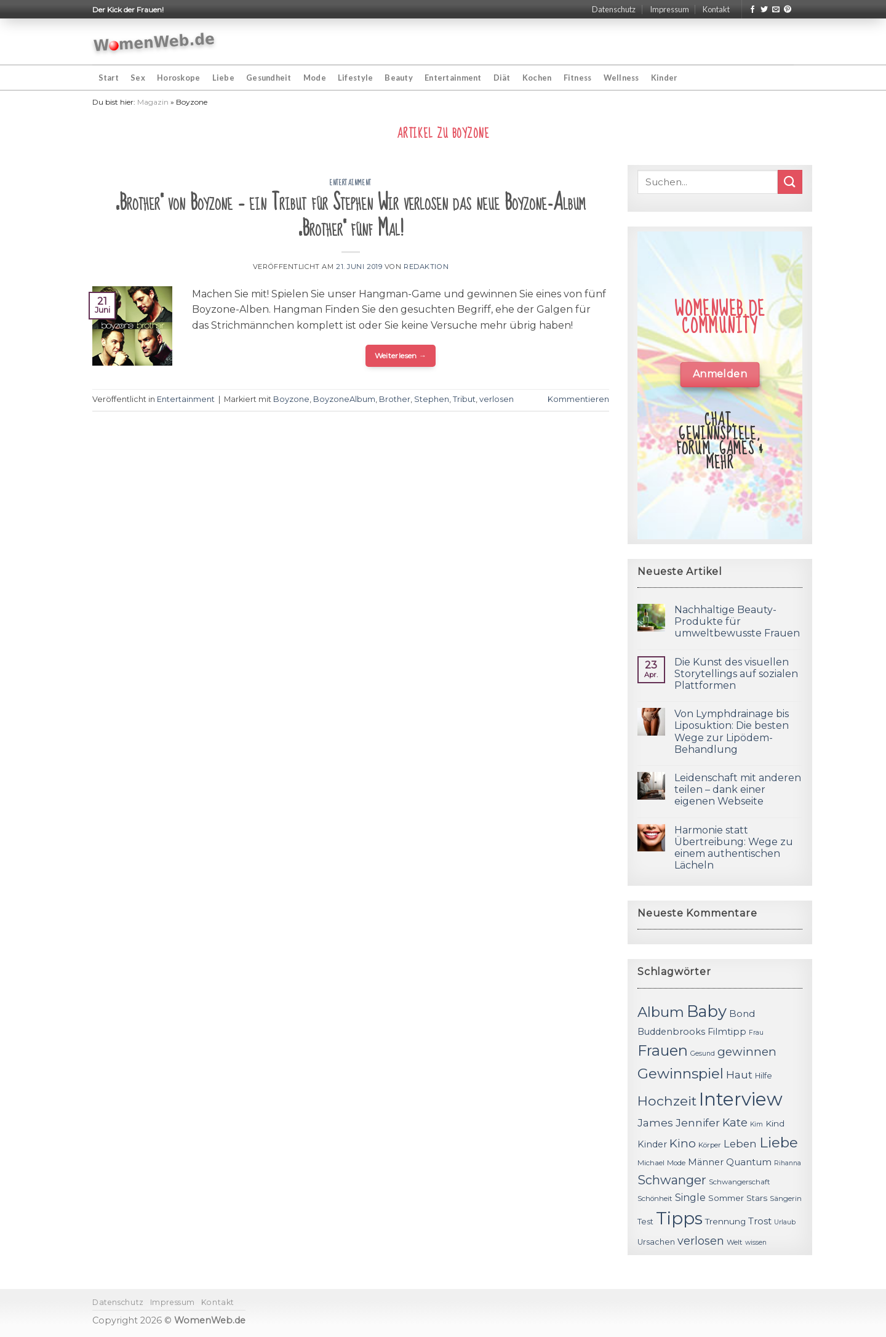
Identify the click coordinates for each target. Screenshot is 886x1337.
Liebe (223, 77)
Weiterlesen (401, 355)
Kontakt (716, 9)
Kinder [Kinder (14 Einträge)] (652, 1144)
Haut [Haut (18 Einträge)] (739, 1074)
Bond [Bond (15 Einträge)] (742, 1013)
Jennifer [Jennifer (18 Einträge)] (698, 1122)
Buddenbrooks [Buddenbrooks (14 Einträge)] (671, 1031)
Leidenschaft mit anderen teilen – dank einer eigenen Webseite (737, 789)
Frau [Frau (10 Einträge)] (756, 1033)
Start (108, 77)
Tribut (464, 399)
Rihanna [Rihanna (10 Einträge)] (787, 1163)
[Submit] (790, 182)
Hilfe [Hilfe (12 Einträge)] (763, 1075)
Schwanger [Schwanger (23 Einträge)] (671, 1180)
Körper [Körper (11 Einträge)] (709, 1145)
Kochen (537, 77)
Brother (394, 399)
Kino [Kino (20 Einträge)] (682, 1143)
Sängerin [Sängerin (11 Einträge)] (786, 1198)
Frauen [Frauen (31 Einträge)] (662, 1050)
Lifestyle (355, 77)
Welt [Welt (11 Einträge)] (735, 1242)
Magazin (153, 101)
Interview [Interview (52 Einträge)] (741, 1099)
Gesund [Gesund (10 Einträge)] (702, 1054)
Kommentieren (578, 399)
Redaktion (426, 266)
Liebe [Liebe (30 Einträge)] (778, 1142)
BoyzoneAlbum (344, 399)
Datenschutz (614, 9)
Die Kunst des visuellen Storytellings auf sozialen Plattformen (736, 673)
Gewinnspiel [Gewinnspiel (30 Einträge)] (680, 1073)
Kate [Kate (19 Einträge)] (735, 1122)
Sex (137, 77)
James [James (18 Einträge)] (655, 1122)
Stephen (431, 399)
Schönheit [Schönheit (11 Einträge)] (654, 1198)
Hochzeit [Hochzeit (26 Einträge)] (666, 1101)
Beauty (399, 77)
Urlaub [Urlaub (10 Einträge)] (785, 1222)
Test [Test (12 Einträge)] (645, 1221)
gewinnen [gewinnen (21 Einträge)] (746, 1052)
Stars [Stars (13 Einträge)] (756, 1198)
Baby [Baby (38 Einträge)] (707, 1011)
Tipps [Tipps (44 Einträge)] (679, 1218)
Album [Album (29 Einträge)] (660, 1012)
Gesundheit (269, 77)
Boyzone (291, 399)
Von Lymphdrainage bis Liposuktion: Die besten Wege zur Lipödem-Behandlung (731, 731)
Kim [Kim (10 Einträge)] (756, 1124)
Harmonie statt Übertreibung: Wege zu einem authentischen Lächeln (733, 848)
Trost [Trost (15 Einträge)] (760, 1221)
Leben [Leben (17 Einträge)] (740, 1144)
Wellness (621, 77)
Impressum (669, 9)
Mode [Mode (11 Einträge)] (676, 1162)
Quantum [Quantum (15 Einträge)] (749, 1162)
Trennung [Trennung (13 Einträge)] (725, 1221)
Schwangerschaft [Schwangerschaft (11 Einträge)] (739, 1182)
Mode (314, 77)
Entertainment (453, 77)
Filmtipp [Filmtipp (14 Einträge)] (727, 1031)
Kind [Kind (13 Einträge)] (774, 1123)
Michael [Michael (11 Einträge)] (650, 1162)
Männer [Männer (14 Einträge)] (706, 1162)
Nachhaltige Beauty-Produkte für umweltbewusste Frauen (737, 621)
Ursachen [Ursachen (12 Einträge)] (656, 1242)
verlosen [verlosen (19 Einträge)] (700, 1240)
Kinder (664, 77)
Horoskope (178, 77)
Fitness (578, 77)
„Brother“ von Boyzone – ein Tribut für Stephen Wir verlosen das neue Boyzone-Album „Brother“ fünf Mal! (351, 215)
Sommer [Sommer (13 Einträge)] (726, 1198)
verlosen (496, 399)
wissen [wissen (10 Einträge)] (756, 1243)
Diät (502, 77)
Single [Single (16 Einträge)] (690, 1197)
